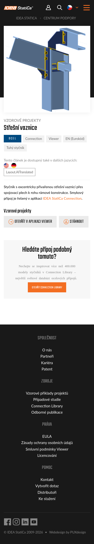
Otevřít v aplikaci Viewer (33, 222)
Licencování (47, 455)
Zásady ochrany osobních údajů (47, 442)
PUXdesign (78, 532)
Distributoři (47, 492)
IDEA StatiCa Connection (62, 198)
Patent (47, 369)
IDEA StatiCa (26, 18)
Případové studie (47, 399)
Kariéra (47, 362)
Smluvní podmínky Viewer (47, 449)
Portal (48, 8)
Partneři (46, 356)
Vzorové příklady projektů (47, 393)
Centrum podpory (60, 18)
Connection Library (47, 406)
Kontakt (47, 479)
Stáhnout (77, 222)
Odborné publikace (47, 412)
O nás (47, 350)
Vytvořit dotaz (47, 485)
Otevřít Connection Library (47, 287)
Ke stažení (47, 498)
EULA (47, 436)
